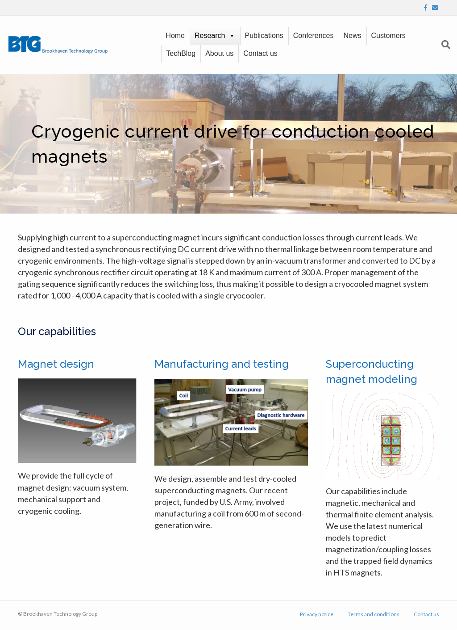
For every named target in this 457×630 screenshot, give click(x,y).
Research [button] (210, 35)
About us (219, 53)
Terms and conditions (373, 614)
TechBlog (180, 53)
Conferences (313, 35)
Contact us (260, 53)
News (352, 35)
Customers (388, 35)
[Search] (443, 44)
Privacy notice (316, 614)
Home (175, 35)
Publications (264, 35)
